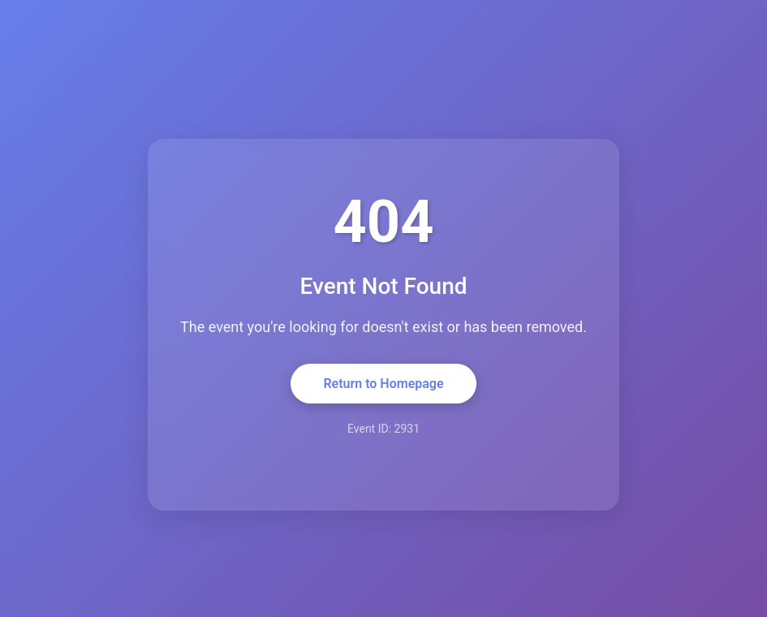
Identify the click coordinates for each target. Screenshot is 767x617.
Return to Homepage (383, 383)
